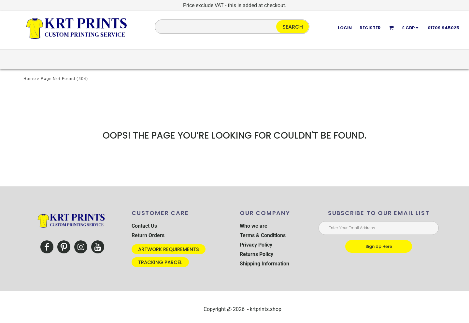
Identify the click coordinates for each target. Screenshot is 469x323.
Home (29, 78)
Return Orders (148, 235)
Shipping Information (264, 264)
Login (345, 28)
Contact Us (144, 226)
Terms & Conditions (263, 235)
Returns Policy (256, 254)
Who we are (253, 226)
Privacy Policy (256, 245)
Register (370, 28)
